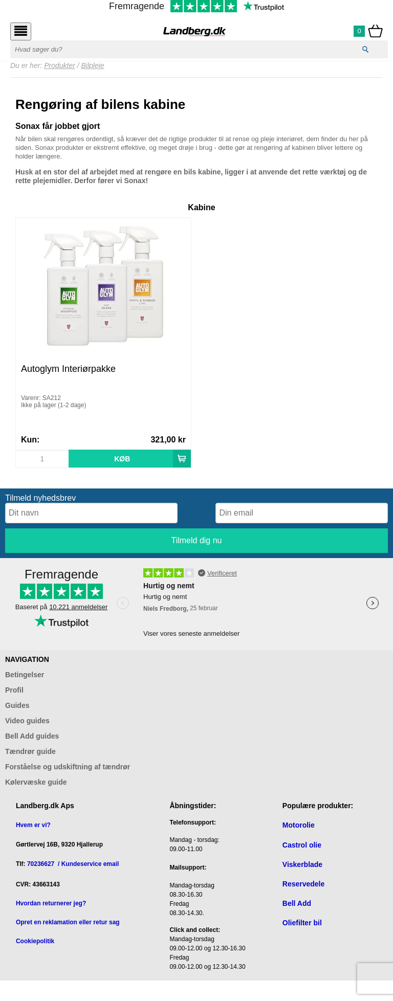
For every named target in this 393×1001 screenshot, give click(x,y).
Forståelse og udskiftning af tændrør (67, 767)
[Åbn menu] (20, 31)
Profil (14, 690)
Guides (17, 705)
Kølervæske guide (36, 782)
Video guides (27, 721)
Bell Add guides (32, 736)
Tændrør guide (30, 751)
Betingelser (24, 675)
